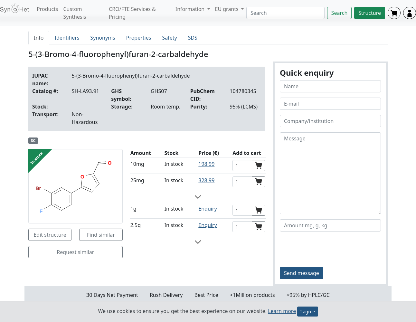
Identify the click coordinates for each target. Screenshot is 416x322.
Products (47, 9)
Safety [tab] (169, 37)
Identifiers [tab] (67, 37)
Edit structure (49, 234)
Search (339, 12)
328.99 (206, 180)
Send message (301, 273)
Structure (369, 12)
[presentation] (329, 249)
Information (190, 9)
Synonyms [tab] (102, 37)
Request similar (75, 252)
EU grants (227, 9)
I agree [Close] (307, 311)
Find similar (101, 234)
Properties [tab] (138, 37)
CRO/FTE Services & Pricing (132, 12)
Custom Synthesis (74, 12)
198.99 (206, 163)
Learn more (282, 311)
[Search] (285, 13)
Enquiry (207, 208)
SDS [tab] (192, 37)
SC (33, 140)
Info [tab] (39, 37)
